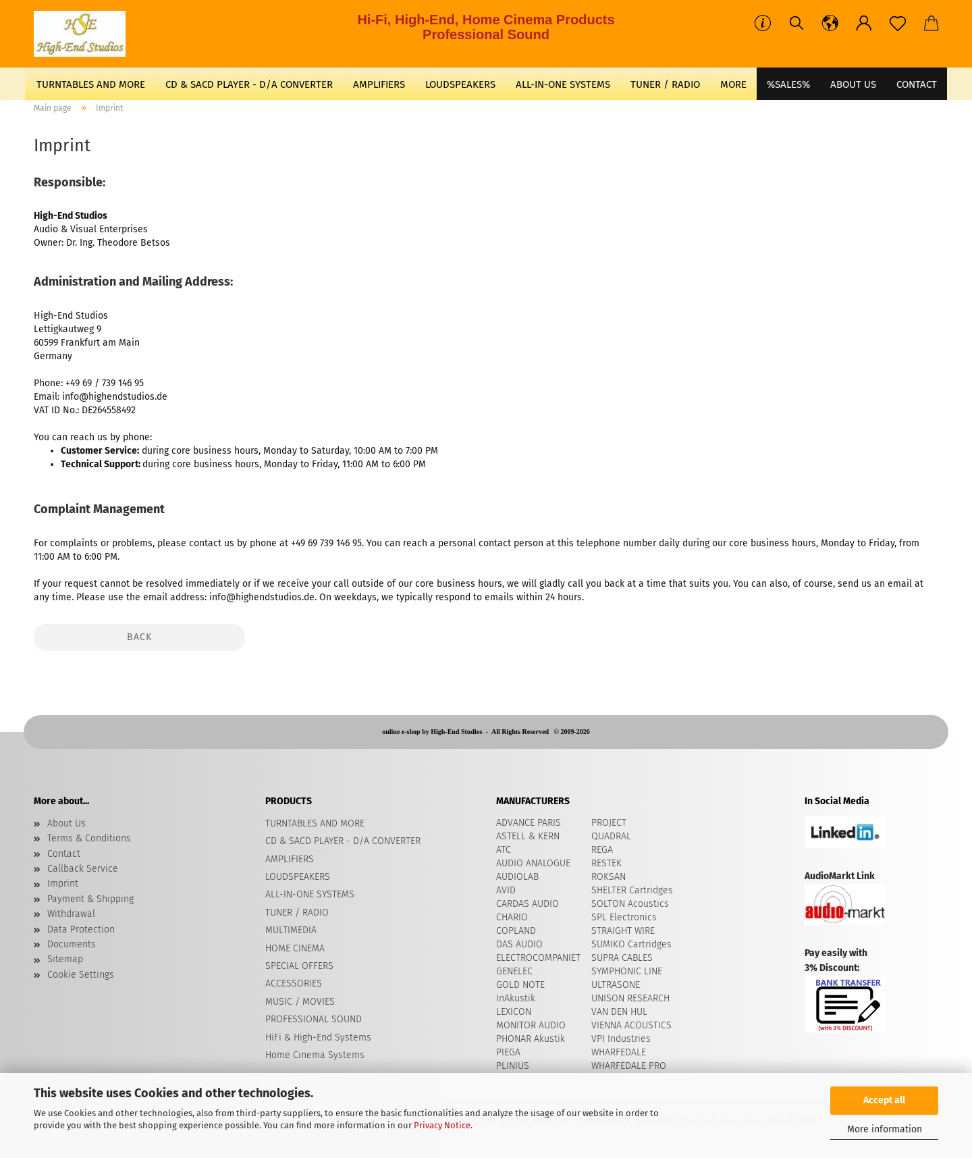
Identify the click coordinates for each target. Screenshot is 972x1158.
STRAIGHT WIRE (623, 931)
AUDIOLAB (517, 877)
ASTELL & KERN (528, 836)
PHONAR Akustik (530, 1039)
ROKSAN (608, 877)
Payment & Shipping (90, 899)
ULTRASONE (615, 985)
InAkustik (515, 998)
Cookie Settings (80, 974)
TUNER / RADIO (665, 84)
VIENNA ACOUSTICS (631, 1025)
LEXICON (513, 1012)
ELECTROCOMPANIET (538, 958)
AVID (506, 890)
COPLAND (516, 931)
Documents (71, 944)
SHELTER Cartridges (632, 890)
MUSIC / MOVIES (300, 1001)
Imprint (62, 883)
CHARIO (512, 917)
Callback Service (82, 868)
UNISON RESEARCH (630, 998)
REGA (602, 850)
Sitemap (65, 959)
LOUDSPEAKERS (460, 84)
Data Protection (81, 929)
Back (139, 637)
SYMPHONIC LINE (626, 971)
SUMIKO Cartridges (631, 944)
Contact (63, 854)
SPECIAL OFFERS (299, 966)
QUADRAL (611, 836)
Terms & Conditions (89, 838)
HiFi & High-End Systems (318, 1037)
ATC (503, 850)
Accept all (884, 1100)
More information (884, 1129)
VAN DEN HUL (619, 1012)
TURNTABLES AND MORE (90, 84)
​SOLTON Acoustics (630, 904)
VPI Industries (621, 1039)
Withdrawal (71, 914)
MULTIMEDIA (291, 930)
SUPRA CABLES (622, 958)
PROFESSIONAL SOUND (313, 1019)
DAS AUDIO (519, 944)
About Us (853, 84)
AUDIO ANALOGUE (533, 863)
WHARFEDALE (618, 1052)
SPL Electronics (624, 917)
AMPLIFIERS (379, 84)
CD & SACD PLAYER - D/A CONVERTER (249, 84)
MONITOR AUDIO (531, 1025)
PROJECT (608, 822)
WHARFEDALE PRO (628, 1066)
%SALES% (788, 84)
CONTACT (916, 84)
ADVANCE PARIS (528, 822)
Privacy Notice (442, 1125)
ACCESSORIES (293, 983)
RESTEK (606, 863)
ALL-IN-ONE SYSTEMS (563, 84)
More (733, 84)
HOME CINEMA (295, 948)
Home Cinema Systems (314, 1055)
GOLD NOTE (520, 985)
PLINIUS (512, 1066)
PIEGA (508, 1052)
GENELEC (514, 971)
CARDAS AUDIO (527, 904)
